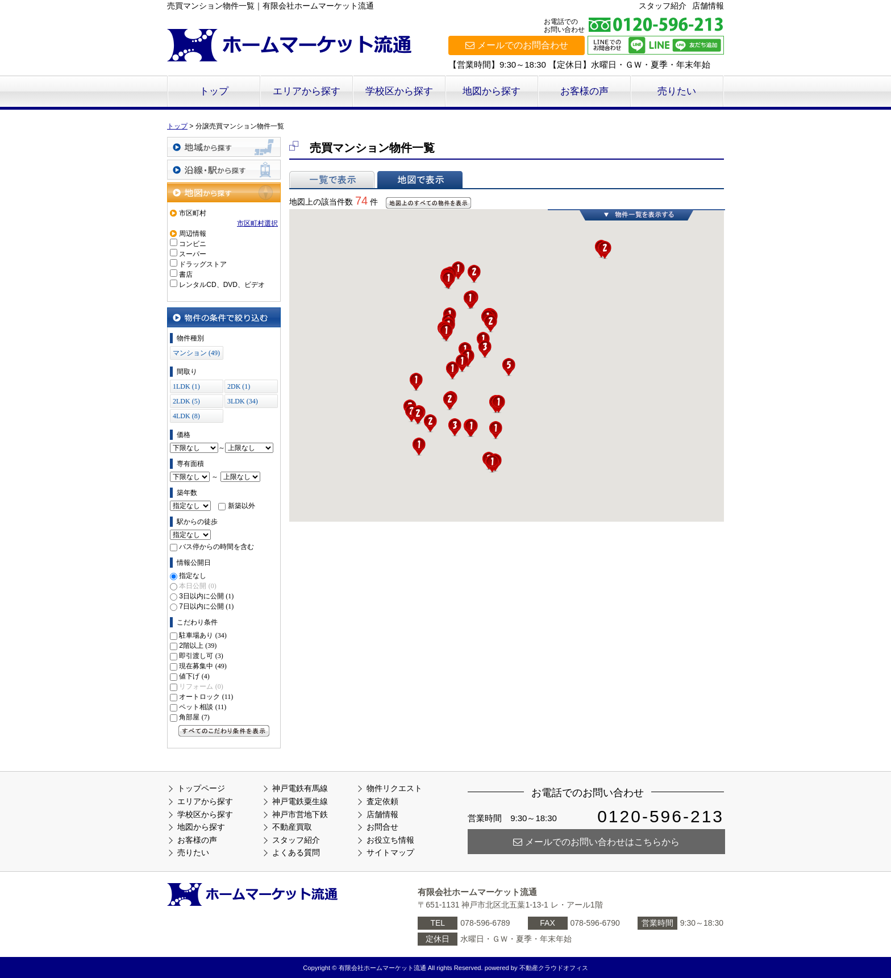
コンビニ (192, 244)
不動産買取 (292, 826)
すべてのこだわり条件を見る (223, 730)
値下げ (194, 676)
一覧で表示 (331, 179)
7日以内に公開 (206, 606)
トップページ (201, 788)
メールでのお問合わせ (516, 45)
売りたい (676, 91)
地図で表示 (420, 179)
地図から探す (492, 91)
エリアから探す (306, 91)
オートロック (206, 697)
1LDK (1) (186, 386)
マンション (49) (196, 353)
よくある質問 (296, 852)
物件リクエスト (394, 788)
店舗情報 (708, 5)
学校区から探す (399, 91)
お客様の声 (584, 91)
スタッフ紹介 (662, 5)
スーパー (192, 254)
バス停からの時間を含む (216, 547)
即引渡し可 (201, 656)
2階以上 (197, 646)
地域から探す (224, 147)
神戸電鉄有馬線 (300, 788)
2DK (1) (238, 386)
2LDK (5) (186, 401)
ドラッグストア (203, 264)
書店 (186, 274)
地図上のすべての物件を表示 (428, 203)
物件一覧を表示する (636, 214)
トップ (213, 91)
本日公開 (197, 586)
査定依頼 (382, 801)
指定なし (192, 576)
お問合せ (382, 826)
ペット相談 (202, 707)
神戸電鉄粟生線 (300, 801)
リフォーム (201, 686)
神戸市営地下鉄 (300, 814)
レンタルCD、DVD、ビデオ (222, 285)
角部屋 (194, 717)
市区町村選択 (257, 223)
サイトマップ (390, 852)
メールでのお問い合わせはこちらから (596, 842)
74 (361, 200)
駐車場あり (202, 635)
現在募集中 (202, 666)
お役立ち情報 (390, 839)
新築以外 (241, 506)
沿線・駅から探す (224, 170)
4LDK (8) (186, 416)
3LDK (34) (242, 401)
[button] (492, 464)
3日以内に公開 (206, 596)
